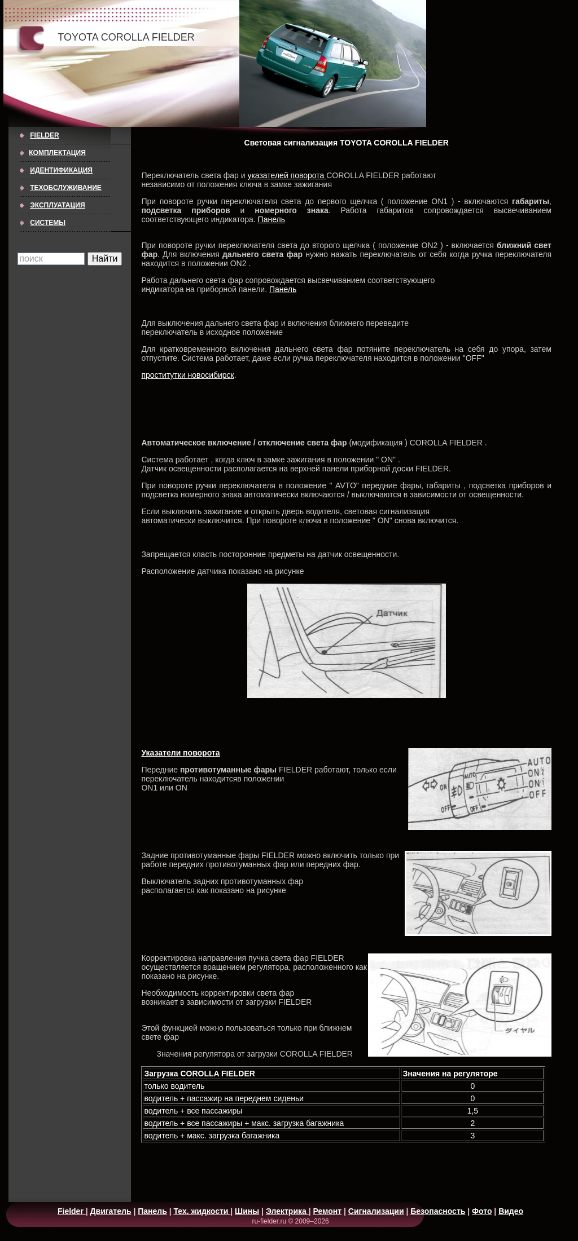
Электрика (287, 1211)
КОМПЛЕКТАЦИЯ (57, 153)
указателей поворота (286, 175)
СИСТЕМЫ (47, 223)
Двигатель (111, 1211)
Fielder (44, 135)
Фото (482, 1211)
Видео (510, 1211)
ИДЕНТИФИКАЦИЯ (61, 170)
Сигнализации (376, 1211)
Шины (247, 1211)
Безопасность (437, 1211)
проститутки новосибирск (187, 374)
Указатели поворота (180, 752)
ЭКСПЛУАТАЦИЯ (57, 205)
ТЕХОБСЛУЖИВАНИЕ (66, 188)
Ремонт (327, 1211)
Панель (271, 219)
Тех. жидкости (202, 1211)
